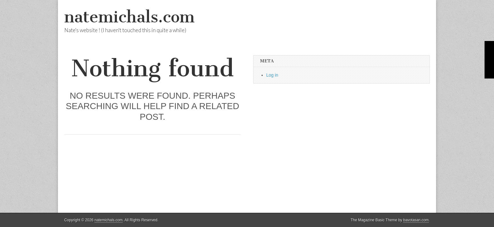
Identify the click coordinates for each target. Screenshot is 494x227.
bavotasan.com (416, 220)
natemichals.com (129, 16)
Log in (272, 75)
